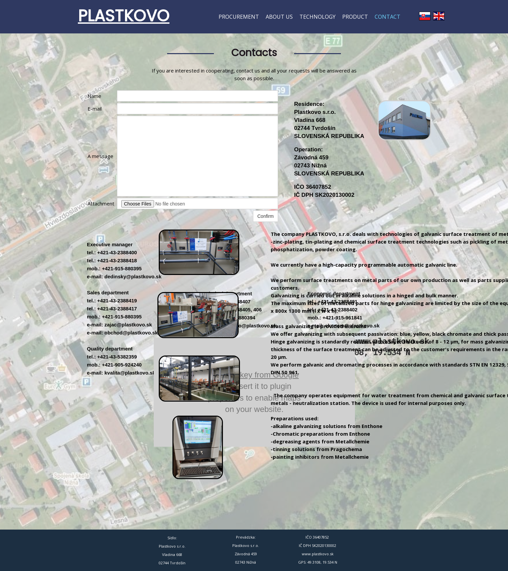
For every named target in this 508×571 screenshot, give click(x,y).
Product (355, 16)
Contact (387, 16)
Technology (317, 16)
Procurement (239, 16)
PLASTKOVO (123, 16)
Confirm (265, 216)
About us (279, 16)
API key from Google (261, 374)
